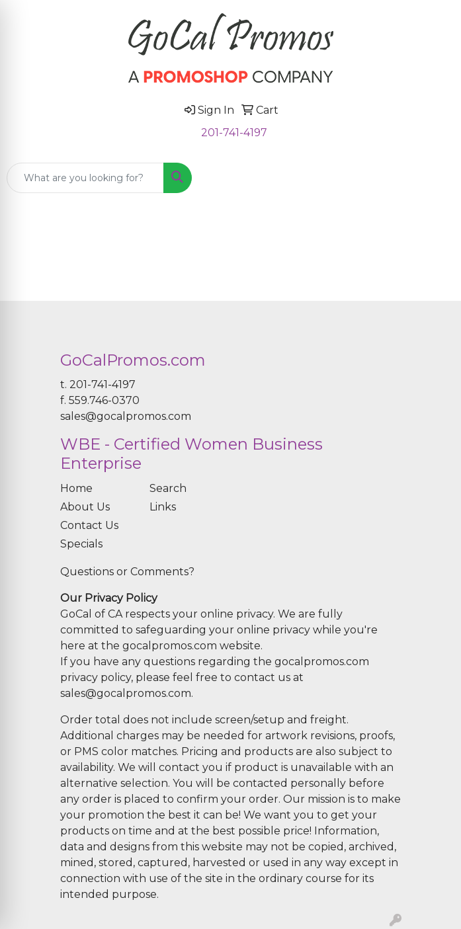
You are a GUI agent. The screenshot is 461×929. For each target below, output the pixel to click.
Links (162, 507)
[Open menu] (434, 178)
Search (168, 488)
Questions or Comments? (127, 571)
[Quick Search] (85, 178)
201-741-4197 (234, 132)
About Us (85, 507)
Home (76, 488)
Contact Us (89, 525)
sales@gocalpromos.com (125, 416)
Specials (81, 544)
